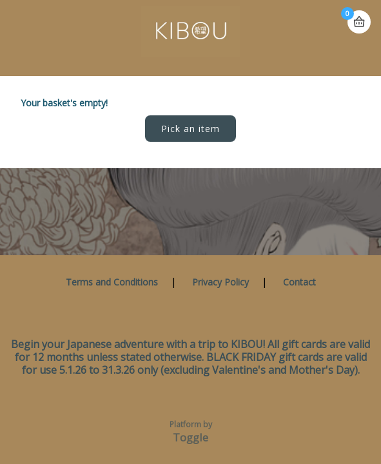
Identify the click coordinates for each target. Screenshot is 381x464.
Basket (359, 22)
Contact (299, 282)
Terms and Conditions (112, 282)
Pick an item (190, 128)
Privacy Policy (220, 282)
